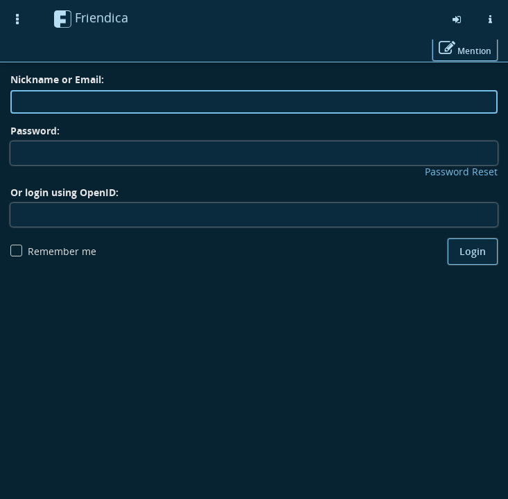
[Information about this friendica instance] (490, 19)
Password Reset (461, 171)
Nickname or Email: (57, 79)
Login (472, 251)
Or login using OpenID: (64, 192)
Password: (35, 130)
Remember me (62, 251)
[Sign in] (456, 19)
